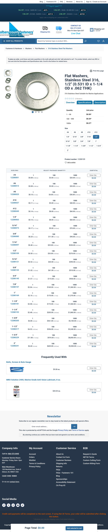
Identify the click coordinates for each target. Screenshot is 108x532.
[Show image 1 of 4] (33, 112)
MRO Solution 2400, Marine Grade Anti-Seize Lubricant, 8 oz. (33, 380)
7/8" (89, 141)
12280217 (14, 329)
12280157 (14, 287)
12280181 (14, 304)
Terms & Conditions (37, 463)
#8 (82, 132)
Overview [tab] (70, 102)
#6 (75, 132)
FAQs (58, 470)
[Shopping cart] (97, 30)
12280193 (14, 312)
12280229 (14, 337)
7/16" (89, 137)
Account (32, 454)
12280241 (14, 346)
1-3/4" (99, 146)
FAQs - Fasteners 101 (64, 473)
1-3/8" (83, 146)
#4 (68, 132)
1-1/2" (91, 146)
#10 (89, 132)
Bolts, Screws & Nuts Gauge (18, 362)
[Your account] (103, 41)
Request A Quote (90, 454)
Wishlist (32, 460)
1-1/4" (76, 146)
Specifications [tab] (84, 102)
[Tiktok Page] (22, 505)
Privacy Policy (63, 430)
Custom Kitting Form (91, 463)
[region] (32, 92)
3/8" (81, 137)
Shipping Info (61, 463)
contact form (14, 482)
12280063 (14, 220)
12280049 (14, 211)
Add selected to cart (74, 528)
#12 (96, 132)
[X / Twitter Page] (8, 505)
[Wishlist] (98, 41)
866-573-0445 (75, 28)
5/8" (74, 141)
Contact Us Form (63, 457)
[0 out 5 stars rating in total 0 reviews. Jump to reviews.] (73, 98)
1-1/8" (68, 146)
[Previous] (15, 91)
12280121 (14, 262)
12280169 (14, 295)
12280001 (14, 177)
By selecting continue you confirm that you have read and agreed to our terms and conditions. (54, 435)
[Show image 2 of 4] (36, 112)
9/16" (68, 141)
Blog (41, 2)
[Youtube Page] (18, 505)
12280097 (14, 245)
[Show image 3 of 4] (39, 112)
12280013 (14, 186)
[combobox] (60, 41)
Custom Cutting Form (91, 460)
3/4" (81, 141)
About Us (79, 2)
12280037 (14, 203)
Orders (32, 457)
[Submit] (74, 426)
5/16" (75, 137)
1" (96, 141)
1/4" (67, 137)
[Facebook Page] (4, 505)
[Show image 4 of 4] (42, 112)
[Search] (85, 41)
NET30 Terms (88, 457)
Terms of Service (78, 430)
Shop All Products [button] (13, 41)
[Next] (59, 91)
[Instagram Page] (13, 505)
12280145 (14, 278)
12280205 (14, 321)
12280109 (14, 253)
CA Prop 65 (60, 485)
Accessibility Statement (65, 482)
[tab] (100, 102)
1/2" (96, 137)
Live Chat (75, 33)
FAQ (61, 2)
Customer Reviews (63, 460)
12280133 (14, 270)
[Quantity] (93, 175)
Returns (59, 467)
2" (67, 150)
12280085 (14, 236)
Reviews (69, 2)
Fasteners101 (51, 2)
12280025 (14, 194)
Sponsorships (61, 479)
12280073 (14, 228)
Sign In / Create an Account (96, 2)
